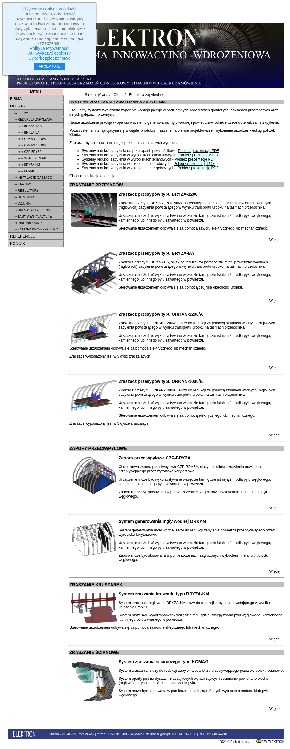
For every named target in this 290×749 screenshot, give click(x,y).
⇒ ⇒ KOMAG (27, 171)
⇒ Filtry (21, 113)
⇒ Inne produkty (28, 223)
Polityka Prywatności (49, 48)
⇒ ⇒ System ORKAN (32, 158)
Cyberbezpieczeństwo (50, 58)
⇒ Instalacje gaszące (33, 177)
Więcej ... (276, 240)
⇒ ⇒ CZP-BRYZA (29, 152)
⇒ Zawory (22, 184)
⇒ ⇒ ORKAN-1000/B (32, 145)
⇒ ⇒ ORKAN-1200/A (32, 139)
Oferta (17, 106)
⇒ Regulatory (26, 190)
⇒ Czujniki (23, 203)
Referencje (22, 236)
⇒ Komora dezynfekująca (36, 229)
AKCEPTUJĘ (50, 66)
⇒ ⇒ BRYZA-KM (29, 164)
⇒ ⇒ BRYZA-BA (28, 132)
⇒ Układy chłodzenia (32, 210)
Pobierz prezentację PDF (198, 151)
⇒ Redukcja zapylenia (33, 119)
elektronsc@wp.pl (158, 734)
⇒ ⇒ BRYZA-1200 (30, 126)
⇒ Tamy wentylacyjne (33, 216)
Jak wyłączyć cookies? (49, 53)
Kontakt (18, 244)
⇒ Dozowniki (25, 197)
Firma (16, 99)
